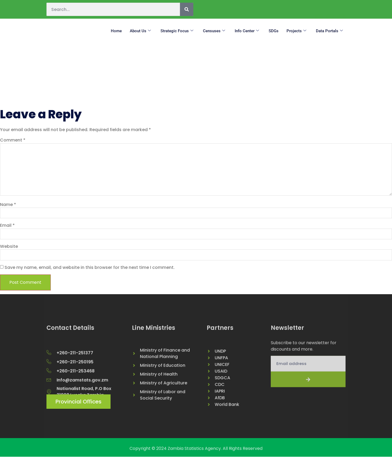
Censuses (214, 31)
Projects (296, 31)
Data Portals (329, 31)
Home (116, 31)
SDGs (274, 31)
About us (140, 31)
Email (7, 230)
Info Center (247, 31)
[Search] (186, 9)
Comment (12, 140)
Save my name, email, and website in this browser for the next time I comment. (90, 272)
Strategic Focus (176, 31)
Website (9, 251)
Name (8, 208)
